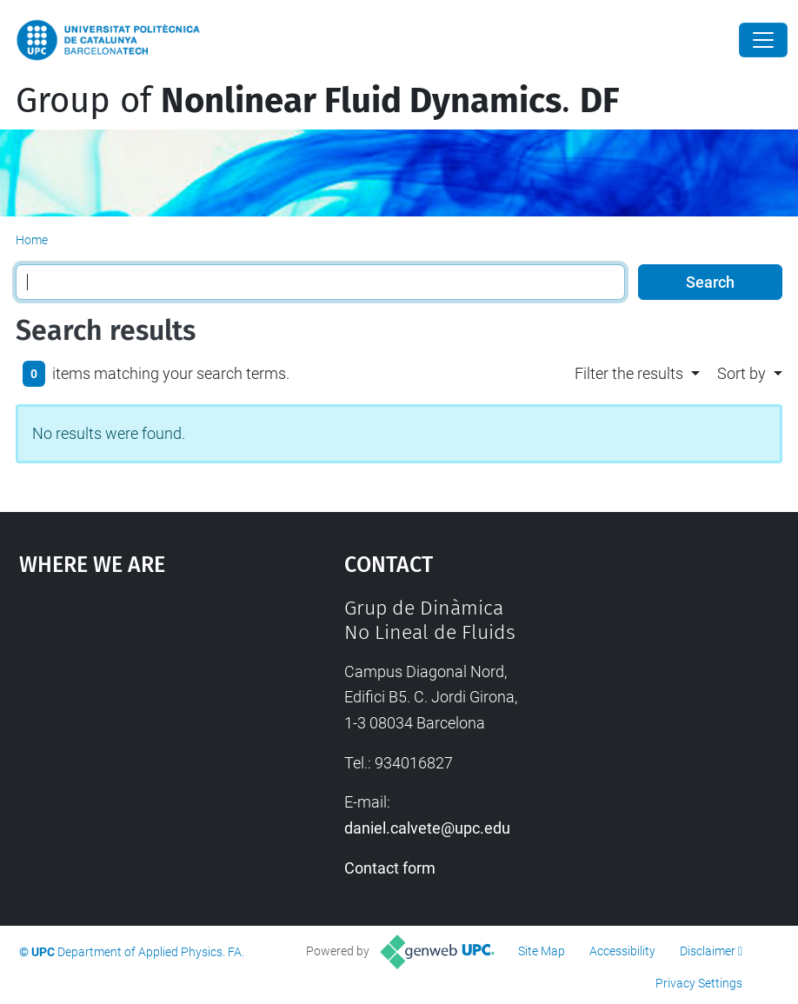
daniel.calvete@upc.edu (427, 828)
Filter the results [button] (629, 373)
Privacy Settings (698, 983)
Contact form (390, 868)
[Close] (763, 40)
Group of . (317, 101)
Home (32, 240)
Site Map (541, 951)
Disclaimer (707, 951)
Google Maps (139, 726)
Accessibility (622, 951)
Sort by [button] (741, 373)
